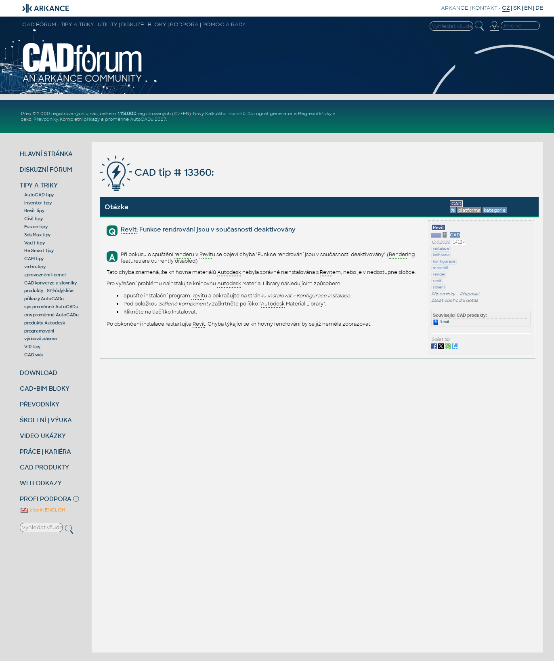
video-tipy (35, 266)
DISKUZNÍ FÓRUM (46, 169)
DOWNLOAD (38, 373)
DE (539, 7)
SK (516, 7)
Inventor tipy (38, 203)
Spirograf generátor (270, 113)
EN (528, 7)
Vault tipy (34, 243)
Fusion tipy (35, 226)
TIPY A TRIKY (39, 185)
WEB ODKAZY (41, 483)
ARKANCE (454, 7)
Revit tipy (34, 210)
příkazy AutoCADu (44, 298)
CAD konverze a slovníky (50, 283)
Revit (441, 321)
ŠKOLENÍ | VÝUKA (46, 420)
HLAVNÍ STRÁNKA (46, 154)
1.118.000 (127, 113)
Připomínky (443, 294)
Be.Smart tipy (39, 250)
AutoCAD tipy (39, 195)
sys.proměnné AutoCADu (51, 306)
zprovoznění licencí (44, 275)
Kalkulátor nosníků (225, 113)
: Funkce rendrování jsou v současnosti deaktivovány (208, 229)
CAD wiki (34, 355)
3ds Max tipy (37, 235)
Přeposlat (470, 294)
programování (39, 331)
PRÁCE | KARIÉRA (45, 451)
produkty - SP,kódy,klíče (48, 290)
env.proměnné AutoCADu (51, 315)
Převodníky (46, 119)
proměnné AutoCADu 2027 (135, 119)
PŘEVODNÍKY (39, 404)
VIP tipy (32, 346)
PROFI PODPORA (45, 499)
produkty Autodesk (44, 323)
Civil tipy (33, 218)
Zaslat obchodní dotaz (454, 300)
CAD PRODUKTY (44, 467)
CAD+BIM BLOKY (44, 388)
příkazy (92, 119)
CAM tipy (34, 258)
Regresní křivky (315, 113)
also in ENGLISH (42, 510)
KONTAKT (484, 7)
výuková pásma (40, 338)
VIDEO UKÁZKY (43, 436)
